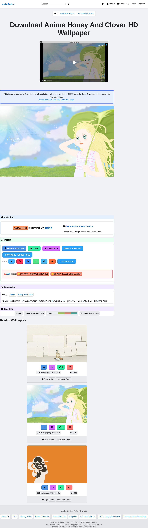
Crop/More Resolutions (17, 255)
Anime (12, 295)
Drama (48, 301)
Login (133, 4)
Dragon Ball (57, 301)
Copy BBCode (67, 261)
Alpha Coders (8, 4)
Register (141, 4)
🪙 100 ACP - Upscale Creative (32, 274)
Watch (41, 301)
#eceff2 (55, 313)
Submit (111, 4)
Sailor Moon (77, 301)
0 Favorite (51, 248)
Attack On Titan (90, 301)
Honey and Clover (25, 295)
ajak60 (48, 228)
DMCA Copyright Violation (109, 517)
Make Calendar (72, 248)
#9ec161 (61, 313)
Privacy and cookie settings (135, 517)
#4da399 (74, 313)
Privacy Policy (26, 517)
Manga (25, 301)
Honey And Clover (64, 379)
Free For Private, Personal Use (79, 226)
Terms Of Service (42, 517)
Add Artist (20, 228)
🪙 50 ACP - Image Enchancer (66, 274)
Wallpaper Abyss (67, 13)
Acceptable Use (59, 517)
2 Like (34, 248)
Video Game (16, 301)
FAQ (14, 517)
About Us (5, 517)
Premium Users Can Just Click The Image (57, 100)
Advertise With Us (87, 517)
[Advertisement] (57, 196)
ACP (8, 274)
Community (123, 4)
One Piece (102, 301)
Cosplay (67, 301)
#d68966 (68, 313)
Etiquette (73, 517)
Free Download (14, 248)
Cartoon (33, 301)
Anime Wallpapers (86, 13)
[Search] (68, 4)
